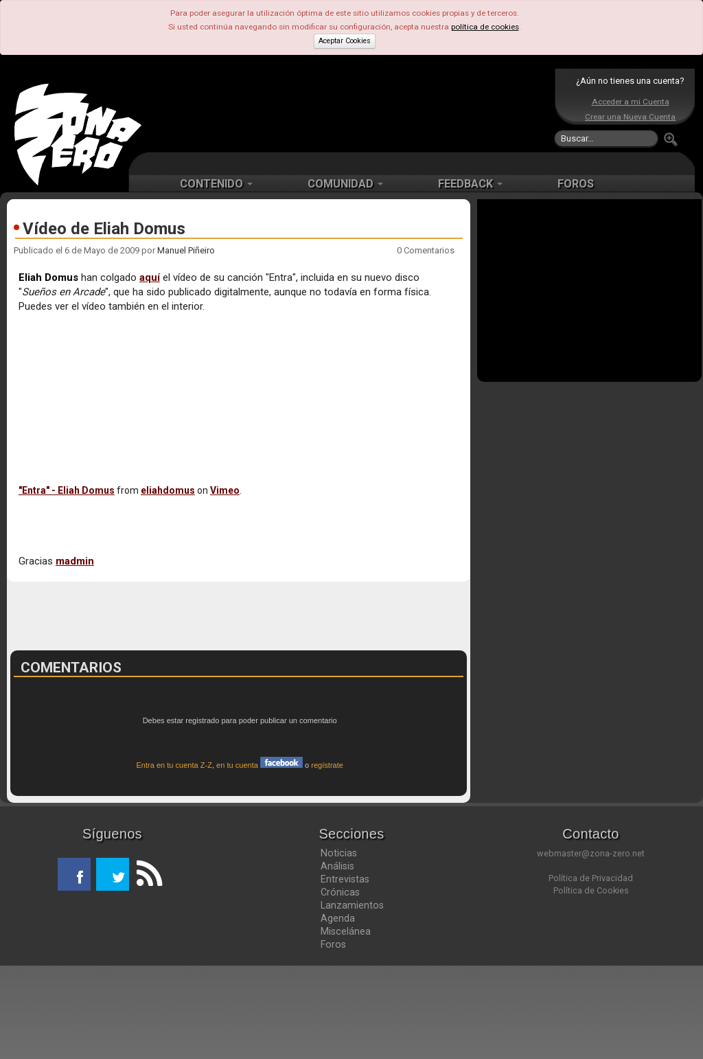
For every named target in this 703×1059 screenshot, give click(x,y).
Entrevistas (345, 972)
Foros (333, 1037)
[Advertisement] (348, 110)
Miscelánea (346, 1024)
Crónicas (340, 985)
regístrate (327, 858)
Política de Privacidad (591, 971)
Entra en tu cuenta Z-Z (174, 858)
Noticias (339, 946)
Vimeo (225, 490)
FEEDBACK (470, 183)
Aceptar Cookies (345, 40)
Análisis (337, 959)
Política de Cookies (591, 984)
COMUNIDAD (345, 183)
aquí (149, 277)
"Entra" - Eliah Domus (67, 490)
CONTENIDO (216, 183)
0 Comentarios (425, 250)
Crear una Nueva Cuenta (630, 117)
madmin (75, 561)
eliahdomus (168, 490)
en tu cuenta (259, 858)
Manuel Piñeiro (186, 250)
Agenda (338, 1011)
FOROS (575, 183)
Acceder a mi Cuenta (630, 101)
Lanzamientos (352, 998)
